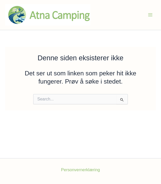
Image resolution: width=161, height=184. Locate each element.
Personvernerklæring (80, 169)
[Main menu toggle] (150, 15)
